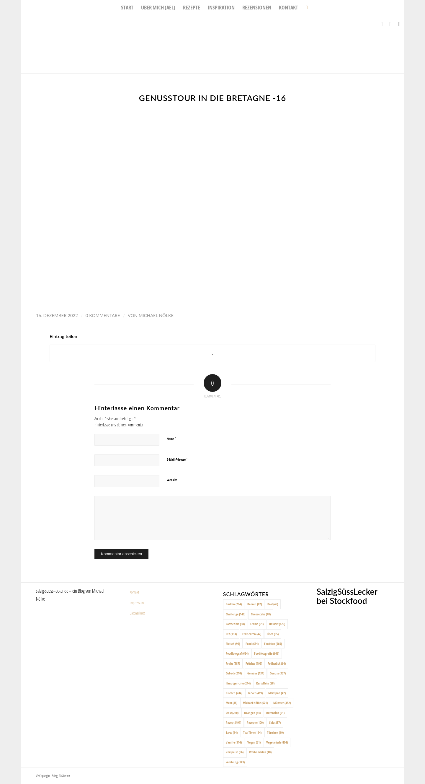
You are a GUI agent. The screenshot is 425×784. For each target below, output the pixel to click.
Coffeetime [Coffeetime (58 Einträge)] (235, 624)
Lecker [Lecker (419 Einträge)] (255, 693)
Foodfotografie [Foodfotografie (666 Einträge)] (266, 653)
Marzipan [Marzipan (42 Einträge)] (277, 693)
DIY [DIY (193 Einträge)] (231, 634)
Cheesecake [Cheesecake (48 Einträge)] (261, 614)
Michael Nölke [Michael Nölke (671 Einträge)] (255, 702)
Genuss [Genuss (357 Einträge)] (278, 673)
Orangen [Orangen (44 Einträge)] (252, 712)
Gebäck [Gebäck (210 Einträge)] (234, 673)
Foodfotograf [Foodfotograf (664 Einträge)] (237, 653)
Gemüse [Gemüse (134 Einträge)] (255, 673)
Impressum (137, 602)
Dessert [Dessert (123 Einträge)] (277, 624)
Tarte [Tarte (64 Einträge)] (232, 732)
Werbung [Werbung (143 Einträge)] (235, 762)
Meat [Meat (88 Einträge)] (231, 702)
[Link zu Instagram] (390, 23)
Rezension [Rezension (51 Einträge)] (275, 712)
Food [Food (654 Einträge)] (252, 643)
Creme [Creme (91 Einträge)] (257, 624)
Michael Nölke (156, 315)
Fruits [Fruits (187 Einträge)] (233, 663)
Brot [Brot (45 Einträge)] (272, 604)
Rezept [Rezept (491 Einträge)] (233, 722)
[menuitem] (127, 7)
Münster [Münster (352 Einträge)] (282, 702)
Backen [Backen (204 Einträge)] (234, 604)
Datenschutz (137, 613)
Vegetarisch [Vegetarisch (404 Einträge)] (277, 742)
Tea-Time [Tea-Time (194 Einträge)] (252, 732)
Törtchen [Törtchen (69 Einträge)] (275, 732)
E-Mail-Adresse (177, 459)
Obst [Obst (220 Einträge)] (232, 712)
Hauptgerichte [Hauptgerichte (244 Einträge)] (238, 683)
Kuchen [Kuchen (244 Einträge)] (234, 693)
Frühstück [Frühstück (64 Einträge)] (277, 663)
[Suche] (305, 7)
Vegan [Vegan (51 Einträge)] (254, 742)
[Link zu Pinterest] (399, 23)
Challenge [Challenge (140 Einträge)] (235, 614)
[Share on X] (212, 353)
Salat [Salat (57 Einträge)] (275, 722)
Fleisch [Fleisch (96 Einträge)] (233, 643)
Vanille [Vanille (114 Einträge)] (234, 742)
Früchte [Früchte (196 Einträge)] (254, 663)
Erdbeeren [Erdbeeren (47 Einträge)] (251, 634)
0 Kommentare (103, 315)
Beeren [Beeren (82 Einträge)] (254, 604)
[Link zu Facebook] (381, 23)
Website (172, 479)
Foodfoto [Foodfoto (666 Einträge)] (273, 643)
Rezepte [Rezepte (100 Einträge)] (255, 722)
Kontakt (134, 592)
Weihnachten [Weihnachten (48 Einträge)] (260, 752)
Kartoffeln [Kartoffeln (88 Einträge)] (265, 683)
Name (171, 438)
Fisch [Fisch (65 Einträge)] (273, 634)
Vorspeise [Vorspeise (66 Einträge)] (234, 752)
